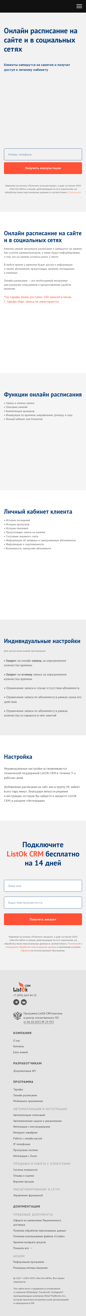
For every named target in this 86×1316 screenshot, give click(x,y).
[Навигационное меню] (79, 6)
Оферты (25, 950)
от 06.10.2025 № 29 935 (39, 1022)
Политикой (75, 192)
